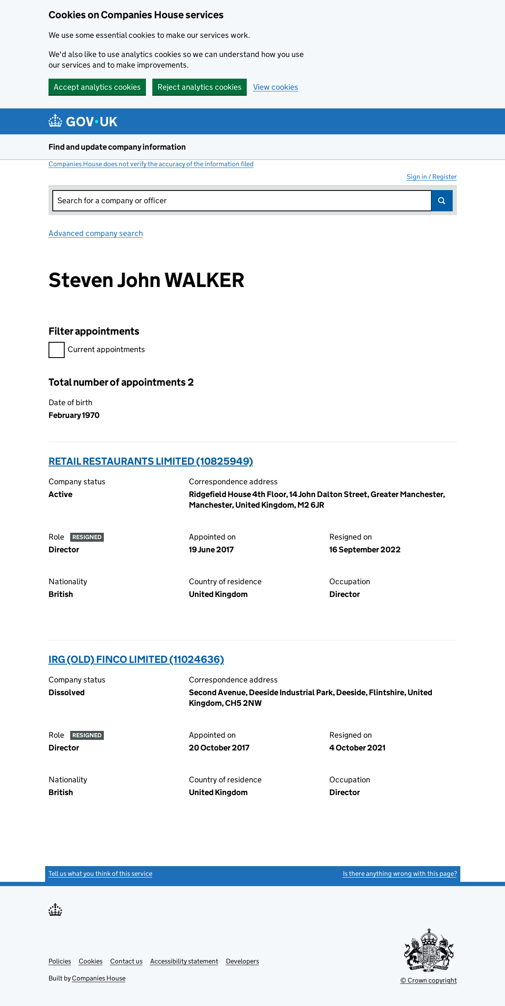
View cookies (275, 87)
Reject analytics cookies (199, 87)
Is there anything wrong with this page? (400, 874)
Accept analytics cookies (97, 87)
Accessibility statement (184, 961)
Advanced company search (96, 233)
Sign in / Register (432, 177)
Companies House (99, 978)
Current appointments (97, 350)
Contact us (126, 961)
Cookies (91, 961)
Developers (242, 961)
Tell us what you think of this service (100, 874)
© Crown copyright (428, 980)
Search (442, 200)
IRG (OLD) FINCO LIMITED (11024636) (136, 659)
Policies (60, 961)
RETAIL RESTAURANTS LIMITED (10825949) (151, 461)
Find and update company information (117, 147)
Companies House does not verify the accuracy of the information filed (151, 164)
